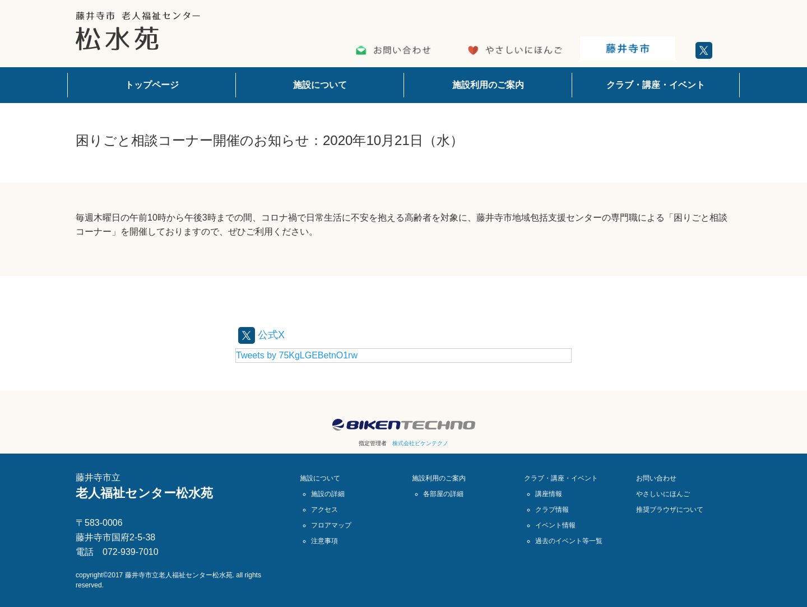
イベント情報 (555, 525)
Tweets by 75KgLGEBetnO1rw (297, 355)
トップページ (152, 85)
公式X (263, 334)
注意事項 (324, 541)
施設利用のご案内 (488, 85)
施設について (320, 85)
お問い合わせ (656, 478)
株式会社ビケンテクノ (420, 443)
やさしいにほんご (663, 494)
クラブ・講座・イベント (655, 85)
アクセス (324, 509)
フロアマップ (331, 525)
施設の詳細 (328, 494)
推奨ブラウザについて (669, 509)
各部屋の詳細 (443, 494)
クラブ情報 (552, 509)
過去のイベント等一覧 (568, 541)
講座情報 (548, 494)
